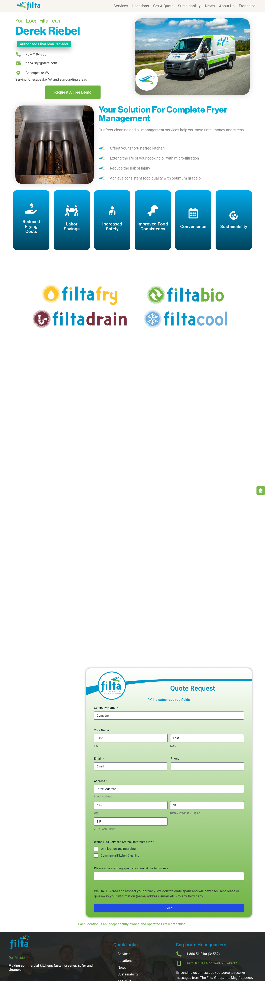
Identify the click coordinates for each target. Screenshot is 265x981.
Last (173, 745)
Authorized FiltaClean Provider (44, 44)
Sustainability (189, 6)
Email (99, 759)
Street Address (103, 796)
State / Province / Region (185, 812)
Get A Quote (163, 6)
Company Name (106, 708)
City (96, 812)
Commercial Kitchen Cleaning (120, 855)
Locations (140, 6)
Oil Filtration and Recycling (118, 848)
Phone (175, 758)
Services (121, 6)
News (210, 6)
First (96, 745)
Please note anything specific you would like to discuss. (131, 868)
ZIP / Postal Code (104, 829)
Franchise (247, 6)
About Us (227, 6)
